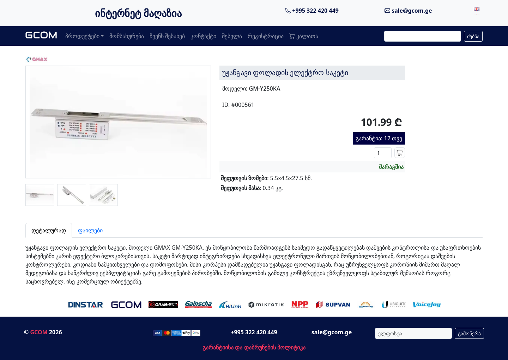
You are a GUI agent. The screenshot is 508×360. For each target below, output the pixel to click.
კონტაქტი (203, 36)
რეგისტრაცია (266, 36)
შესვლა (232, 36)
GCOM (38, 332)
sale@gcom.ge (408, 10)
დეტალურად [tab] (48, 230)
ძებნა (473, 36)
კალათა (303, 36)
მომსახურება (126, 36)
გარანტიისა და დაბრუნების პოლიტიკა (253, 347)
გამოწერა (469, 333)
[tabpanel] (254, 262)
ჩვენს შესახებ (167, 36)
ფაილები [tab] (90, 230)
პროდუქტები (82, 36)
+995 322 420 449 (312, 10)
